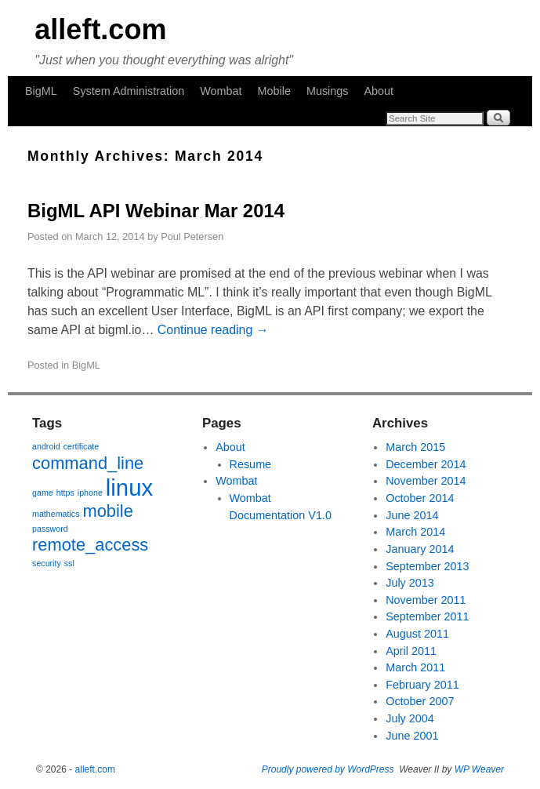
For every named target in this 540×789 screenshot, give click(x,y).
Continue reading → (213, 329)
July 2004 (410, 718)
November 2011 (426, 600)
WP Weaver (479, 769)
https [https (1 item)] (65, 492)
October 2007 (420, 701)
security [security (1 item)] (46, 563)
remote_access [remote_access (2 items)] (90, 544)
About (379, 91)
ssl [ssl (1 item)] (69, 563)
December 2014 (426, 464)
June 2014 (412, 515)
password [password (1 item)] (50, 528)
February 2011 (422, 684)
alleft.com (100, 29)
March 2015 (415, 447)
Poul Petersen (192, 236)
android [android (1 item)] (46, 446)
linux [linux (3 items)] (129, 487)
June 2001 (412, 735)
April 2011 (411, 651)
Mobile (274, 91)
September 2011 (427, 616)
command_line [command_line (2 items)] (87, 463)
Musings (327, 91)
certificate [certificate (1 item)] (81, 446)
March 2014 (415, 531)
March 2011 (415, 667)
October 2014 (420, 498)
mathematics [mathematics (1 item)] (55, 513)
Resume (251, 464)
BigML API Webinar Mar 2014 (155, 210)
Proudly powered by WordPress (328, 769)
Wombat (220, 91)
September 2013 (427, 566)
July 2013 (410, 582)
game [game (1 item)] (42, 492)
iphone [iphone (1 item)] (90, 492)
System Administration (128, 91)
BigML (41, 91)
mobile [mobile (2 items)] (107, 511)
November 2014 (426, 480)
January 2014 (420, 549)
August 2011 (417, 633)
